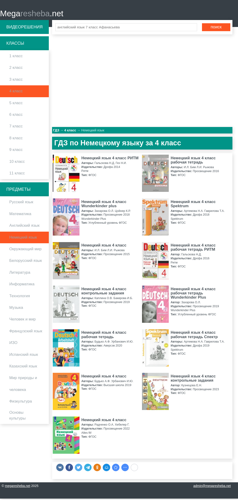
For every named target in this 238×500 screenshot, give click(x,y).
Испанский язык (23, 356)
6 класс (16, 116)
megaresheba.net (17, 487)
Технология (19, 297)
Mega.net (31, 14)
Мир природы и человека (23, 385)
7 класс (16, 128)
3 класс (16, 81)
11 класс (17, 174)
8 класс (16, 139)
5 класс (16, 104)
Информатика (21, 285)
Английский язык (24, 227)
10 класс (17, 163)
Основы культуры (17, 417)
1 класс (16, 57)
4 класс (16, 92)
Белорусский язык (25, 262)
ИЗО (13, 344)
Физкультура (20, 402)
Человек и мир (22, 321)
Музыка (16, 309)
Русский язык (21, 203)
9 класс (16, 151)
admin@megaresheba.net (212, 487)
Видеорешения (24, 28)
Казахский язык (23, 367)
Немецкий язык (23, 239)
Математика (20, 215)
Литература (19, 274)
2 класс (16, 69)
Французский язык (25, 332)
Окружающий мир (25, 250)
